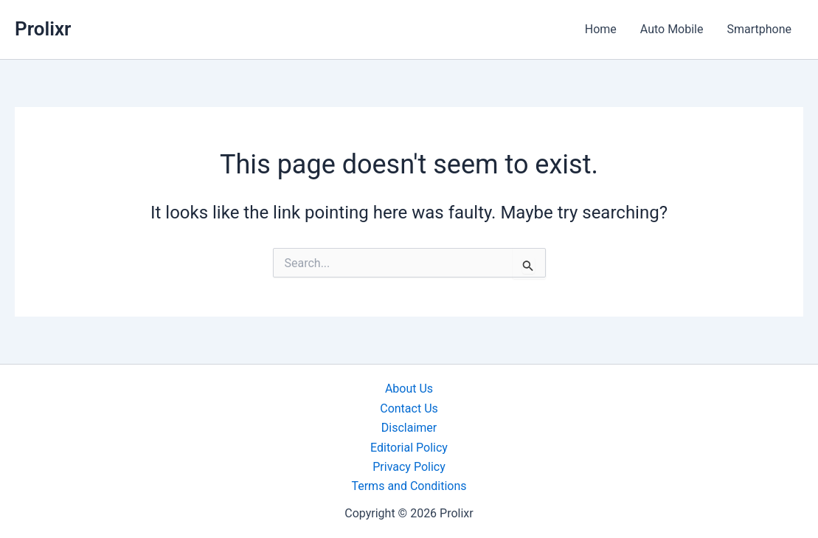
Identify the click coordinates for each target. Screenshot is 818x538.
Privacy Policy (409, 467)
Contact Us (409, 408)
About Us (409, 389)
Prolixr (43, 29)
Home (601, 29)
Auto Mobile (672, 29)
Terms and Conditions (408, 486)
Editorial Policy (409, 448)
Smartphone (759, 29)
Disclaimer (409, 428)
